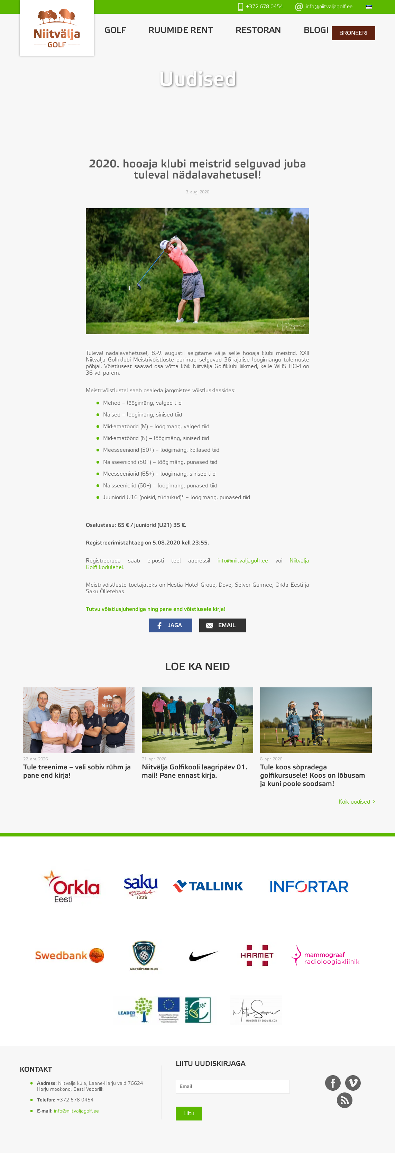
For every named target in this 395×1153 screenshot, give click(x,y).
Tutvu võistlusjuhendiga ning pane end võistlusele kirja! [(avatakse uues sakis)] (156, 609)
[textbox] (202, 453)
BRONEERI (353, 33)
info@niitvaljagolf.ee (323, 7)
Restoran (258, 30)
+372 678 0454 (260, 7)
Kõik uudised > (357, 802)
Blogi (316, 30)
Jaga (169, 625)
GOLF (115, 30)
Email (221, 625)
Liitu (188, 1113)
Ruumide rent (180, 30)
